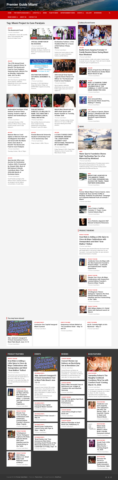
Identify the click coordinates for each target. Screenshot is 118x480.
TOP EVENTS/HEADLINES (21, 13)
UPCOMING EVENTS (13, 334)
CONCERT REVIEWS (66, 358)
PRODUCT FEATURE (84, 234)
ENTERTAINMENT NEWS (68, 13)
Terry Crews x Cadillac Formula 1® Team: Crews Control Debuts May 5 (97, 210)
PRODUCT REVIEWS (86, 230)
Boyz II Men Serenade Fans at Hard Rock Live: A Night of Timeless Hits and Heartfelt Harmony (72, 387)
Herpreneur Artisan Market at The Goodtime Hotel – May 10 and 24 (71, 326)
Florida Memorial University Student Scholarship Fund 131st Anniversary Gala (41, 137)
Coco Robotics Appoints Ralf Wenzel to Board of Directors (98, 222)
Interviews (98, 13)
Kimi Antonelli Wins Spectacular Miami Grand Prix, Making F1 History (99, 101)
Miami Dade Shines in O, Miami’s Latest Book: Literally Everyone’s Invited (103, 429)
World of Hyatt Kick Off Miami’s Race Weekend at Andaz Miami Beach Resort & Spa (99, 72)
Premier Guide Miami (22, 4)
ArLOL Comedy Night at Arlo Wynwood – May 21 (97, 325)
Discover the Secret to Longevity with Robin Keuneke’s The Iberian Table (103, 462)
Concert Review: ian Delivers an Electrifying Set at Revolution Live (70, 363)
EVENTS (79, 13)
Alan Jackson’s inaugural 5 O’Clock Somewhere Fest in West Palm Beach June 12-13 (18, 340)
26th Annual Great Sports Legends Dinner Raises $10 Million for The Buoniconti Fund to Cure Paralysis (64, 78)
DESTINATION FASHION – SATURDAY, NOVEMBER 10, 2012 (40, 77)
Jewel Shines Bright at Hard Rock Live (71, 413)
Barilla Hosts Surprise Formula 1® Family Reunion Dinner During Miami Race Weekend (93, 52)
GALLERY (89, 13)
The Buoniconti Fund (15, 30)
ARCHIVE (10, 28)
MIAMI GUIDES (12, 17)
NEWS (45, 13)
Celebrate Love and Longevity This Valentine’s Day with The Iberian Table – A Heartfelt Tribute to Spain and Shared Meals (103, 410)
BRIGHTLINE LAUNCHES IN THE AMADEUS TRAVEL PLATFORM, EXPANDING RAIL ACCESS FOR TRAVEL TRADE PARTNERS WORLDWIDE (98, 179)
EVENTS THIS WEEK (65, 322)
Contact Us (33, 17)
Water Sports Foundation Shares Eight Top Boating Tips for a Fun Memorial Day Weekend (92, 156)
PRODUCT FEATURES (16, 354)
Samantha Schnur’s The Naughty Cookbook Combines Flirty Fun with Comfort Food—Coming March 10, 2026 (98, 380)
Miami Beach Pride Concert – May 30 (45, 417)
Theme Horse (38, 477)
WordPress (58, 477)
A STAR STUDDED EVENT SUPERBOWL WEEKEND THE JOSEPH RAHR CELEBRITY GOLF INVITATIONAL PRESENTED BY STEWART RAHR (64, 140)
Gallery (57, 70)
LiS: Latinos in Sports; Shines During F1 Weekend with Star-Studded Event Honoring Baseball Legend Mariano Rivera (98, 115)
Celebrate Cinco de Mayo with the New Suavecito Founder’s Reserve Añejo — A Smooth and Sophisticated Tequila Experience (98, 264)
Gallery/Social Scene (87, 23)
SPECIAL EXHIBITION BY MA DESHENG (39, 43)
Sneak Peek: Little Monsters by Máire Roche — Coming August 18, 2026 (103, 446)
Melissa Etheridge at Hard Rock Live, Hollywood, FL (70, 423)
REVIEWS (64, 354)
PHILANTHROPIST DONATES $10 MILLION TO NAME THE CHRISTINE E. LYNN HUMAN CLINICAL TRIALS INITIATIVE (40, 113)
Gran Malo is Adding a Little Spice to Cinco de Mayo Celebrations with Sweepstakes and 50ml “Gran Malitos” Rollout (17, 365)
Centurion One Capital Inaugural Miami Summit (43, 406)
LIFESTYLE (36, 13)
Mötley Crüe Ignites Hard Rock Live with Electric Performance (72, 401)
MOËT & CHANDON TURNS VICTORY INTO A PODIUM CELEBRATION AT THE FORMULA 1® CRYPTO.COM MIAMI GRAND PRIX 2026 (98, 86)
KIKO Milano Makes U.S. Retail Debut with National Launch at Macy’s (98, 310)
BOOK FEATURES (94, 354)
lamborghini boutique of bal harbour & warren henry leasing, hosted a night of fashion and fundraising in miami (18, 113)
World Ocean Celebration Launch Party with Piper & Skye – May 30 (44, 428)
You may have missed (16, 318)
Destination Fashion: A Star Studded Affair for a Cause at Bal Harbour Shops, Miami (64, 45)
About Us (23, 17)
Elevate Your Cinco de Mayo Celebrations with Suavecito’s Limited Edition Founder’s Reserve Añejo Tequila (98, 280)
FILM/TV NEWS (53, 13)
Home (9, 13)
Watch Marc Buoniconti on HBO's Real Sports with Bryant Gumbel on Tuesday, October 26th (64, 112)
